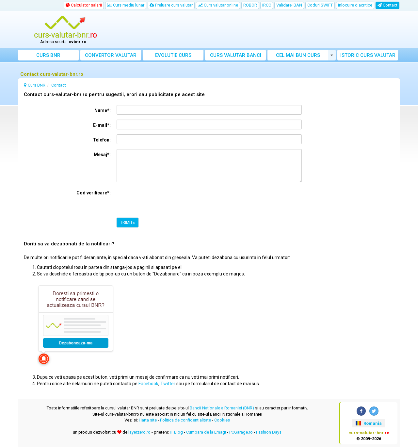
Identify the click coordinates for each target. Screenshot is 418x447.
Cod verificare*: (93, 192)
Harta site (148, 420)
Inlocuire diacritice (355, 5)
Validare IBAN (289, 5)
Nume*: (102, 110)
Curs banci (235, 55)
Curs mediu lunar (125, 5)
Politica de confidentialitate (185, 420)
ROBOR (250, 5)
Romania (368, 423)
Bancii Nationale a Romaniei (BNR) (222, 408)
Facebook (148, 383)
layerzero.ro (139, 432)
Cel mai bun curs (298, 55)
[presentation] (166, 200)
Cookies (222, 420)
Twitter (167, 383)
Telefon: (102, 139)
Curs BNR (48, 55)
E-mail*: (102, 125)
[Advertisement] (257, 29)
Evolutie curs (173, 55)
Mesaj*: (102, 154)
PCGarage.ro (241, 432)
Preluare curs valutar (171, 5)
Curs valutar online (218, 5)
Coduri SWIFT (320, 5)
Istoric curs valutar (367, 55)
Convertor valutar (111, 55)
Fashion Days (268, 432)
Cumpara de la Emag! (206, 432)
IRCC (266, 5)
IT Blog (176, 432)
